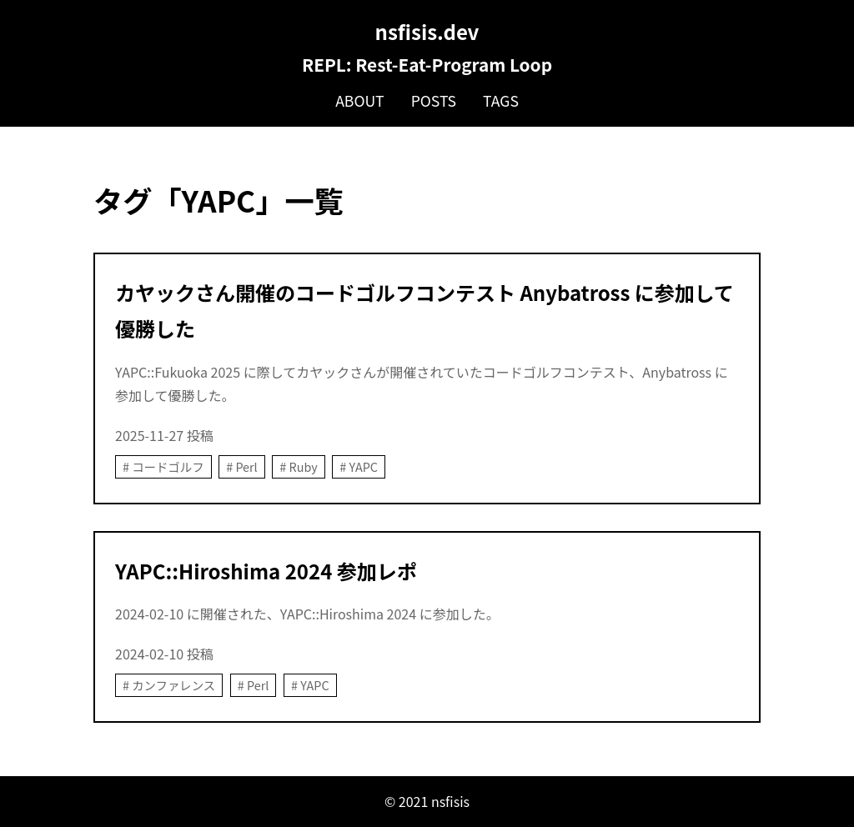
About (359, 100)
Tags (501, 100)
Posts (433, 100)
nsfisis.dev (427, 31)
